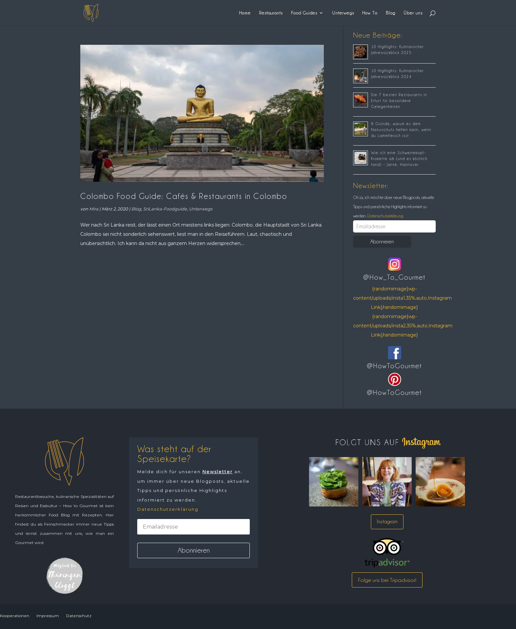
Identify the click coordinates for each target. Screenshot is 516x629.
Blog (390, 13)
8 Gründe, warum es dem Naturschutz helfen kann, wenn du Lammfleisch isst (401, 130)
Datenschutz (78, 615)
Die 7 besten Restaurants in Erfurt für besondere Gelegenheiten (399, 101)
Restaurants (271, 13)
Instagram (387, 521)
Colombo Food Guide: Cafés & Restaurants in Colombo (183, 196)
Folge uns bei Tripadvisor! (387, 580)
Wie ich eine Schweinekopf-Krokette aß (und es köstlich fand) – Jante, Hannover (399, 159)
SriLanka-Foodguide (165, 208)
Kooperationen (14, 615)
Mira (93, 208)
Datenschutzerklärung (384, 215)
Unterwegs (343, 13)
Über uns (413, 13)
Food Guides (304, 13)
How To (369, 13)
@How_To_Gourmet (394, 277)
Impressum (48, 615)
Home (245, 13)
